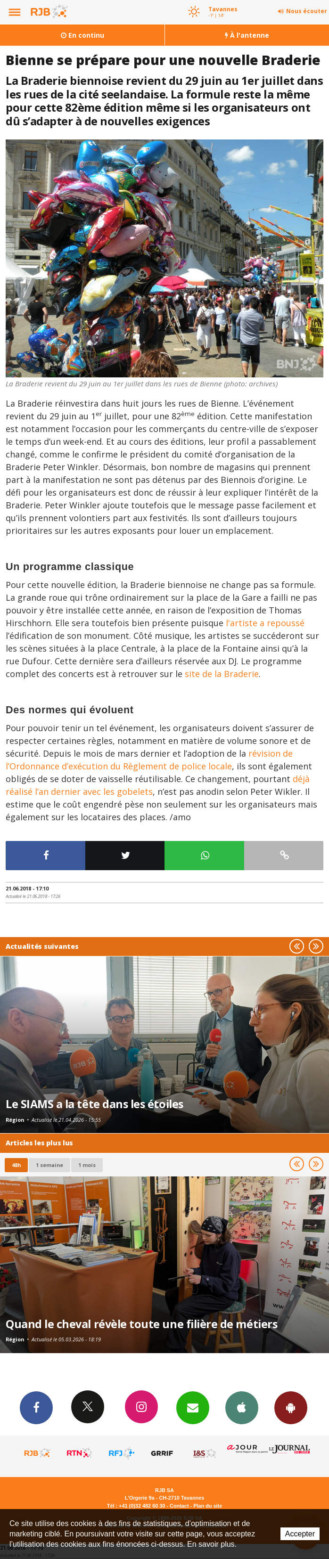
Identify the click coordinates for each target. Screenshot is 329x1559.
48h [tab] (16, 1164)
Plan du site (207, 1506)
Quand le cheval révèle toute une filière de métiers (141, 1323)
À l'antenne (247, 35)
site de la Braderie (222, 673)
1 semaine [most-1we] (49, 1164)
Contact (179, 1506)
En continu (82, 35)
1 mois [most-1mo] (87, 1164)
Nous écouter (306, 11)
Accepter (300, 1534)
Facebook (36, 1407)
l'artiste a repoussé (265, 622)
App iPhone (241, 1407)
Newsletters (192, 1407)
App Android (290, 1407)
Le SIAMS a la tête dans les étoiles (94, 1103)
